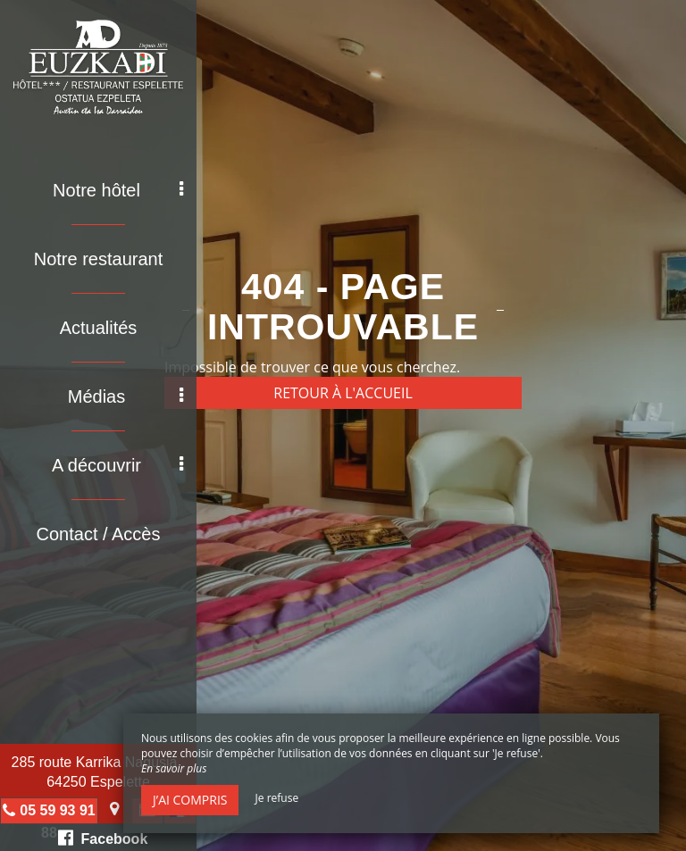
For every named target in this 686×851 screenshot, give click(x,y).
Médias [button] (125, 396)
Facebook (103, 838)
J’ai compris (190, 799)
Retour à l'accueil (343, 393)
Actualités (99, 328)
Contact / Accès (99, 534)
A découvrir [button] (117, 465)
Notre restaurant (98, 259)
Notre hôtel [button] (118, 190)
